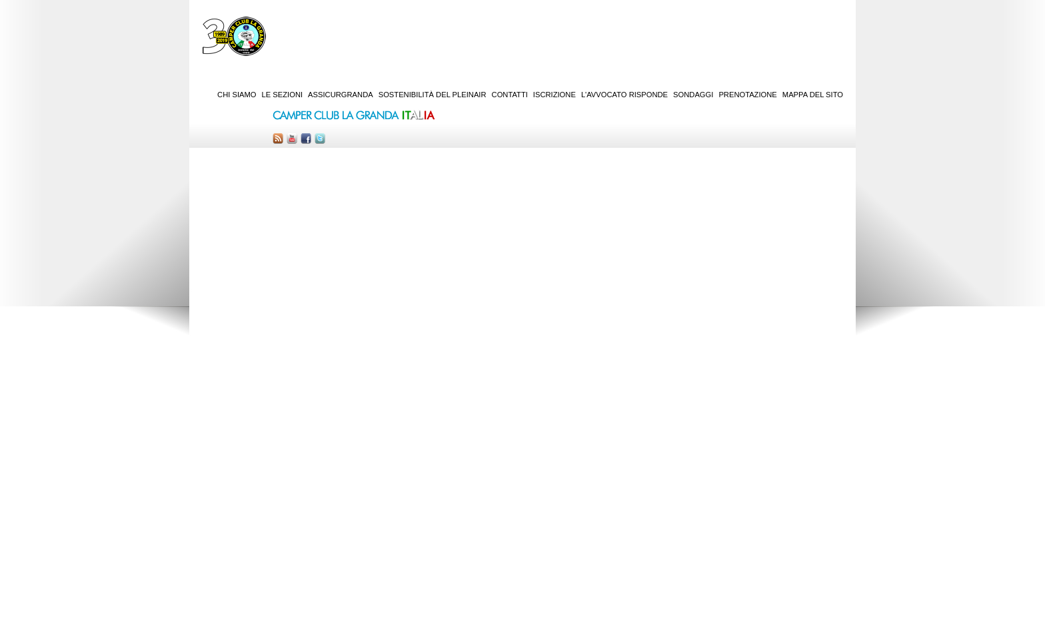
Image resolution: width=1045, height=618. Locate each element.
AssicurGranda (340, 95)
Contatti (510, 95)
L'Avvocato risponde (624, 95)
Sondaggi (693, 95)
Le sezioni (282, 95)
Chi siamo (236, 95)
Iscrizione (554, 95)
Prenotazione (747, 95)
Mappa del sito (812, 95)
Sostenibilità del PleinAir (433, 95)
